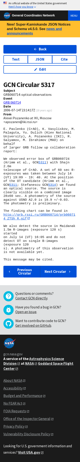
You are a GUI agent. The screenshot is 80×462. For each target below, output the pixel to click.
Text (16, 59)
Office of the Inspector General (26, 419)
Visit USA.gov (29, 452)
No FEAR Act (12, 403)
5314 (52, 185)
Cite (64, 59)
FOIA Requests (14, 411)
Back (40, 49)
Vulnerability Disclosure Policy (26, 434)
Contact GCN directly (31, 298)
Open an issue (25, 311)
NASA (29, 363)
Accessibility (13, 388)
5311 (42, 162)
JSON (39, 59)
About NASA (12, 380)
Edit (40, 69)
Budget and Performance (22, 396)
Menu (74, 15)
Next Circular (58, 271)
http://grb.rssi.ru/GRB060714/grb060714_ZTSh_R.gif (39, 217)
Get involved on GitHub (33, 325)
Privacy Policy (14, 426)
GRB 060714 (12, 102)
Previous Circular (20, 272)
